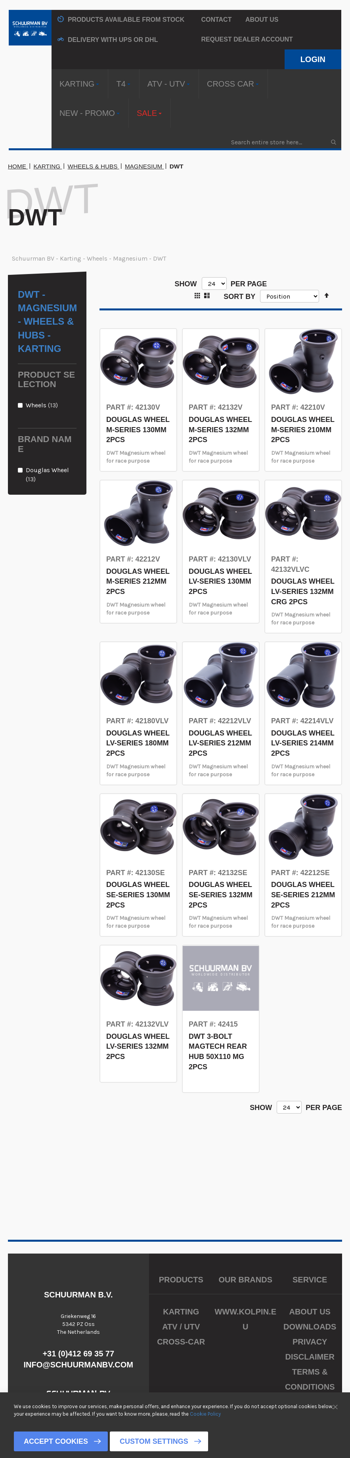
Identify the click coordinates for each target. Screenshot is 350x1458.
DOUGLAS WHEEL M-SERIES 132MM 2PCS (220, 430)
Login (312, 59)
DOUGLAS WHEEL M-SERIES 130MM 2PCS (138, 430)
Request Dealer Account (247, 39)
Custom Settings (154, 1441)
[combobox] (283, 142)
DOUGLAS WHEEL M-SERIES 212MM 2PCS (138, 581)
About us (262, 19)
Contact (216, 19)
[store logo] (30, 27)
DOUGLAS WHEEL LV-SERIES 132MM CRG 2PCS (303, 591)
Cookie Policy (205, 1413)
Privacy (310, 1341)
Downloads (309, 1326)
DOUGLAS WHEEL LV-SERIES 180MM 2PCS (138, 743)
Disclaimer (309, 1356)
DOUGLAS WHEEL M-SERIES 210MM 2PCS (303, 430)
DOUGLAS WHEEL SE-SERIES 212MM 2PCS (303, 895)
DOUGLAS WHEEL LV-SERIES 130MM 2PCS (220, 581)
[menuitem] (80, 83)
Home (18, 166)
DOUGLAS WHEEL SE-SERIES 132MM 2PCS (220, 895)
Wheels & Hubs (93, 166)
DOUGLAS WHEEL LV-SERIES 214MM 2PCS (303, 743)
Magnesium (144, 166)
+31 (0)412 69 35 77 (78, 1353)
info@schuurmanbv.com (78, 1364)
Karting (47, 166)
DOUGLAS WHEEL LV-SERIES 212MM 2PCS (220, 743)
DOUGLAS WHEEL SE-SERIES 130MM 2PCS (138, 895)
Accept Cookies (56, 1441)
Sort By (239, 296)
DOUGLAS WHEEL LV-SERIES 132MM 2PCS (138, 1047)
